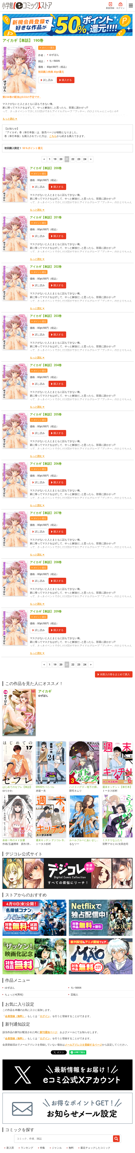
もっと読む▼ (9, 97)
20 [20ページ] (61, 137)
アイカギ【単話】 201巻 (46, 196)
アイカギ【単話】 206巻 (46, 442)
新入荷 (10, 1126)
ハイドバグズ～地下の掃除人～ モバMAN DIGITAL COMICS (84, 765)
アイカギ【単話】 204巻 (46, 343)
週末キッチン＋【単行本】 (117, 765)
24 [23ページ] (84, 137)
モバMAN (54, 39)
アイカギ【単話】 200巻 (46, 146)
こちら (53, 114)
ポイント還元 (48, 26)
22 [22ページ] (72, 137)
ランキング (27, 1126)
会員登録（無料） (15, 994)
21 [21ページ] (67, 137)
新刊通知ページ (48, 1010)
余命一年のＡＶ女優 (13, 818)
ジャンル (57, 1126)
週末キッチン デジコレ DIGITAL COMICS (51, 818)
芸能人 (74, 973)
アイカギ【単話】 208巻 (46, 540)
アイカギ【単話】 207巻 (46, 491)
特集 (42, 1126)
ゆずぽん (54, 33)
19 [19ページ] (55, 137)
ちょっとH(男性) (14, 973)
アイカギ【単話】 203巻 (46, 294)
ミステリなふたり (112, 818)
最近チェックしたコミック (95, 1126)
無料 (71, 1126)
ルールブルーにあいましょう (84, 818)
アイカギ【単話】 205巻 (46, 393)
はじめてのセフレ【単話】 (17, 765)
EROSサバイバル (45, 765)
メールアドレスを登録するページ (83, 1023)
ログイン (45, 994)
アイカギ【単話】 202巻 (46, 245)
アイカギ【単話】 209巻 (46, 590)
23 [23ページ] (78, 137)
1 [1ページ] (49, 137)
